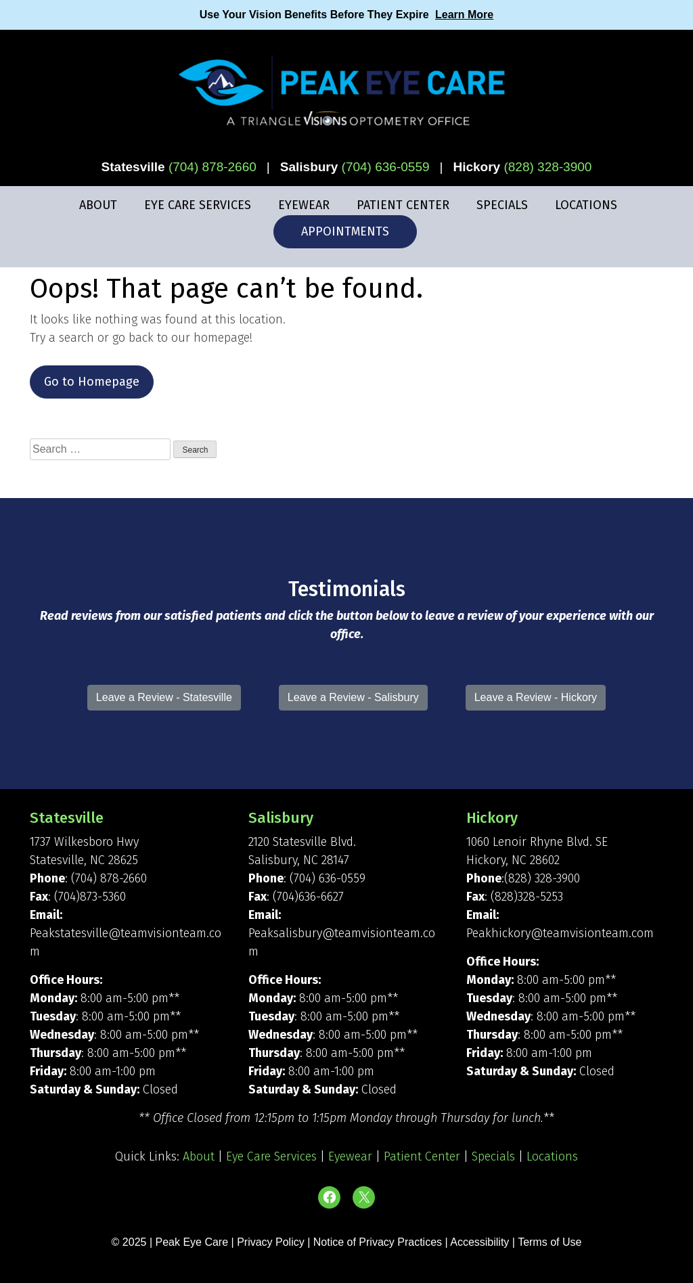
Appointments (345, 231)
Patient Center (403, 205)
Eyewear (304, 205)
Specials (502, 205)
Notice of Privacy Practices (377, 1242)
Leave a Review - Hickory (535, 697)
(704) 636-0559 (386, 167)
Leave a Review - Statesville (164, 697)
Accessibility (479, 1242)
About (98, 205)
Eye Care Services (197, 205)
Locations (586, 205)
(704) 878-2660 (212, 167)
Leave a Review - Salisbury (353, 697)
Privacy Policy (272, 1242)
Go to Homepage (91, 381)
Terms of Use (549, 1242)
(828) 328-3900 (547, 167)
